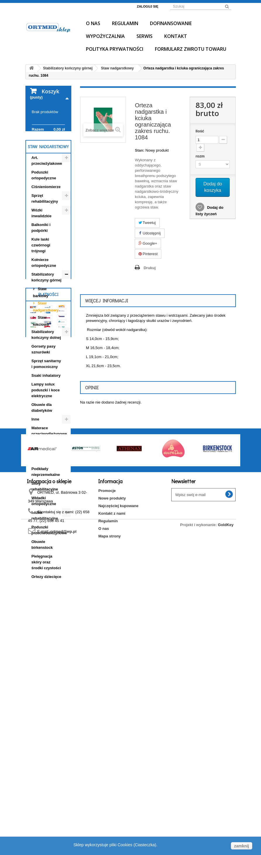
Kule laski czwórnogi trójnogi (41, 281)
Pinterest (148, 254)
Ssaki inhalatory (46, 411)
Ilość (200, 131)
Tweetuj (147, 222)
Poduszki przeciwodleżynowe (49, 566)
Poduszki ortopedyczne (44, 211)
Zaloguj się (147, 6)
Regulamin (125, 23)
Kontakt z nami (111, 807)
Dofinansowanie (171, 23)
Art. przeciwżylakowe (47, 197)
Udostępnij (149, 233)
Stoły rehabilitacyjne (45, 522)
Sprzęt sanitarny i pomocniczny (46, 400)
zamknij (241, 846)
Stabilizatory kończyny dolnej (46, 371)
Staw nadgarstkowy (45, 342)
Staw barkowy (41, 328)
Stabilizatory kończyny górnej (47, 313)
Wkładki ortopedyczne (44, 537)
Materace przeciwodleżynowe (49, 467)
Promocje (106, 784)
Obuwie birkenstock (42, 581)
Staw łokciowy (41, 357)
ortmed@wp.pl (63, 825)
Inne (35, 455)
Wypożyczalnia (105, 36)
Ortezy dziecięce (46, 613)
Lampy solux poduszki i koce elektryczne (46, 426)
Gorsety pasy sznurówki (44, 385)
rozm (201, 156)
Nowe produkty (112, 792)
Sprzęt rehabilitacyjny (45, 234)
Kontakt (175, 36)
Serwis (144, 36)
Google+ (148, 243)
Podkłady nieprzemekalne (46, 508)
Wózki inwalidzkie (42, 249)
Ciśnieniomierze (46, 223)
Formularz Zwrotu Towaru (190, 49)
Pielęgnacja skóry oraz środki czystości (46, 598)
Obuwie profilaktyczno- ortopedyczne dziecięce (45, 487)
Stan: (139, 150)
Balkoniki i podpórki (41, 264)
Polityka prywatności (114, 49)
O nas (93, 23)
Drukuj (149, 268)
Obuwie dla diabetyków (42, 444)
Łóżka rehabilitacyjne (45, 551)
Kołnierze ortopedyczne (44, 299)
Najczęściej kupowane (118, 800)
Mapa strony (109, 830)
